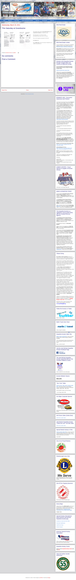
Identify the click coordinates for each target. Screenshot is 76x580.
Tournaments (44, 20)
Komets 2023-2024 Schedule (27, 20)
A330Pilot (41, 577)
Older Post (50, 90)
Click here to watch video (61, 417)
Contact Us (52, 20)
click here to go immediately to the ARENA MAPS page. (64, 510)
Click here (58, 206)
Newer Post (4, 90)
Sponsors (37, 20)
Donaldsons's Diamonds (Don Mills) (63, 521)
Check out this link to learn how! (62, 70)
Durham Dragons (59, 526)
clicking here (59, 249)
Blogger (49, 577)
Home (4, 20)
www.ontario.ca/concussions (62, 119)
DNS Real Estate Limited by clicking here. (64, 46)
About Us (10, 20)
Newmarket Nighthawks (60, 523)
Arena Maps (16, 20)
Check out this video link (61, 432)
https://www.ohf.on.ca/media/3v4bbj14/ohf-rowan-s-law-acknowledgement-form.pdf (64, 149)
